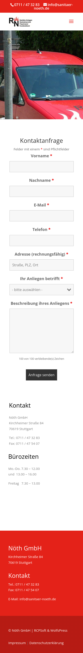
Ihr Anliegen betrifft (41, 278)
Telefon (42, 229)
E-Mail (41, 205)
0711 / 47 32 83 (26, 4)
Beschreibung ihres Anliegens (41, 303)
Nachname (41, 180)
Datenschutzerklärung (46, 643)
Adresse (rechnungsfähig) (41, 254)
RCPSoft (40, 630)
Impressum (17, 643)
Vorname (41, 155)
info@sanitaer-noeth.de (37, 599)
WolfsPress (59, 630)
